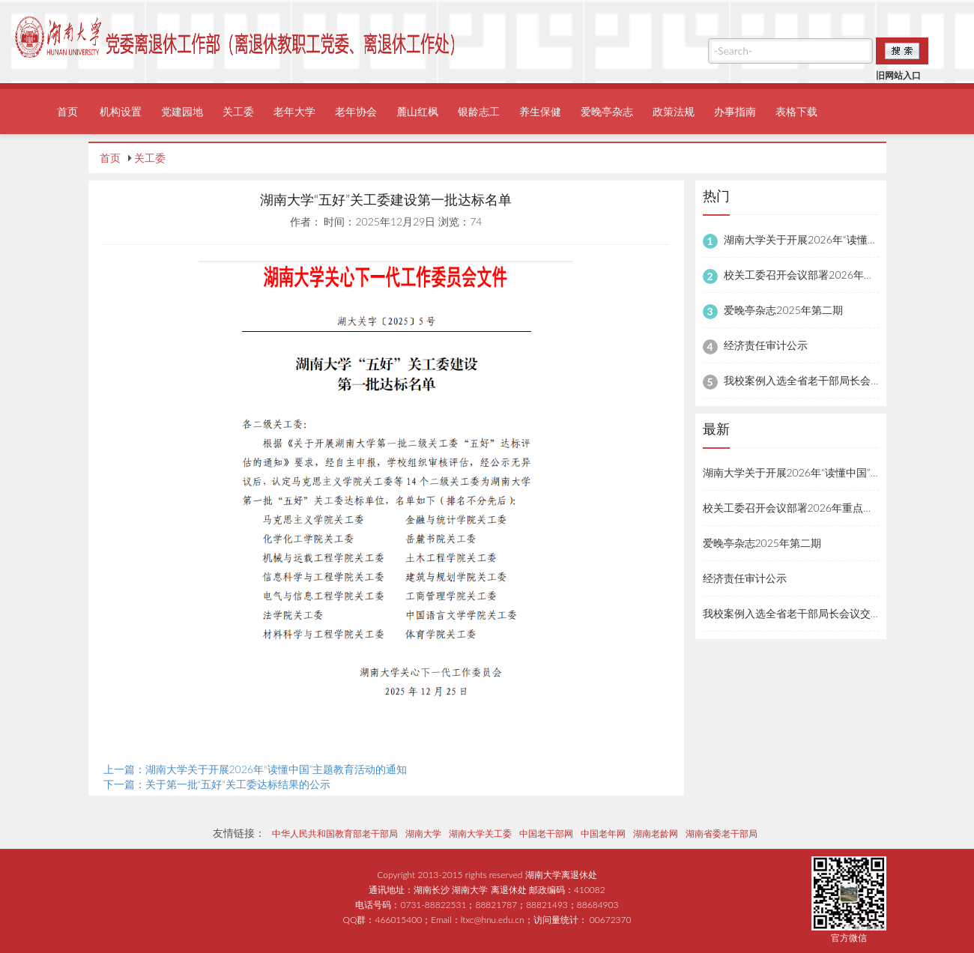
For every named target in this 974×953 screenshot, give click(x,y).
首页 (67, 111)
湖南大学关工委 (480, 833)
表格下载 (796, 111)
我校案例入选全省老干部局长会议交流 (813, 380)
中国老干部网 (546, 833)
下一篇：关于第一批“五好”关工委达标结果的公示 (217, 784)
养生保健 (540, 111)
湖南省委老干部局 (721, 833)
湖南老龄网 (655, 833)
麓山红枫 (417, 111)
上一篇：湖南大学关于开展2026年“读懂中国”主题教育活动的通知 (255, 769)
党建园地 (182, 111)
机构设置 (121, 111)
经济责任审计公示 (766, 345)
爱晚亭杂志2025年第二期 (783, 309)
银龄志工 (479, 111)
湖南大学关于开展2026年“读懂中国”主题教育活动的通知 (834, 472)
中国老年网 (603, 833)
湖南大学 (423, 833)
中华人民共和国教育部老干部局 (335, 833)
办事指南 (735, 111)
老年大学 (294, 111)
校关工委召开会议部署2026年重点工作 (814, 274)
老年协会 (356, 111)
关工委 (238, 111)
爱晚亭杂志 (607, 111)
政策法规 (674, 111)
